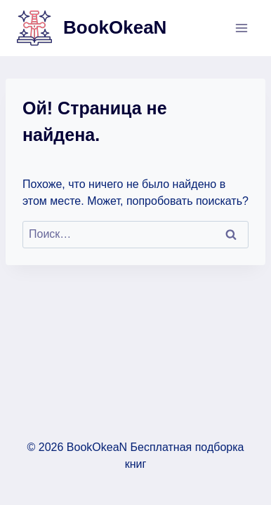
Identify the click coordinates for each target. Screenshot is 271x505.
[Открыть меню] (241, 28)
